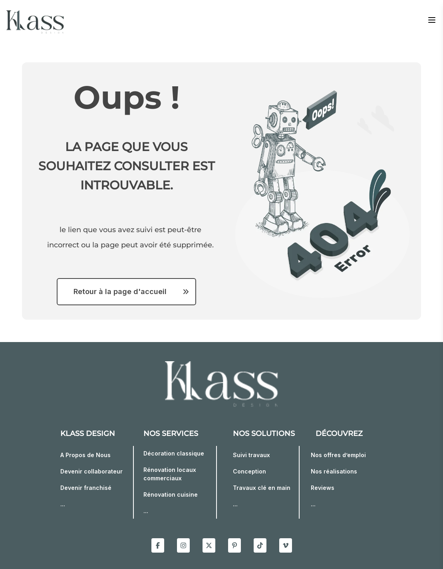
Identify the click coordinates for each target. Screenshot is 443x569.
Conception (249, 471)
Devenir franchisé (85, 487)
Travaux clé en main (261, 487)
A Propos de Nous (85, 455)
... (62, 504)
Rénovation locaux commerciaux (169, 473)
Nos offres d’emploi (338, 455)
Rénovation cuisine (170, 494)
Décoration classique (173, 453)
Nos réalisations (334, 471)
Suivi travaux (251, 455)
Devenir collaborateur (91, 471)
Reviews (322, 487)
